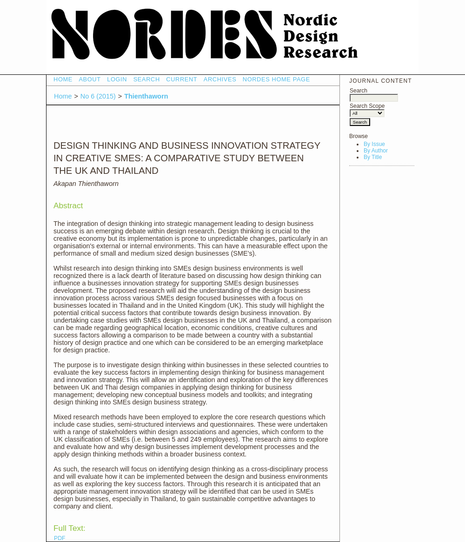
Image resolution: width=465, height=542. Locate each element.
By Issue (374, 144)
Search (374, 94)
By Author (376, 150)
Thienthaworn (146, 96)
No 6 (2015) (98, 96)
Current (181, 79)
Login (117, 79)
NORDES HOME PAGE (276, 79)
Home (63, 79)
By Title (373, 157)
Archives (220, 79)
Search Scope (367, 109)
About (89, 79)
